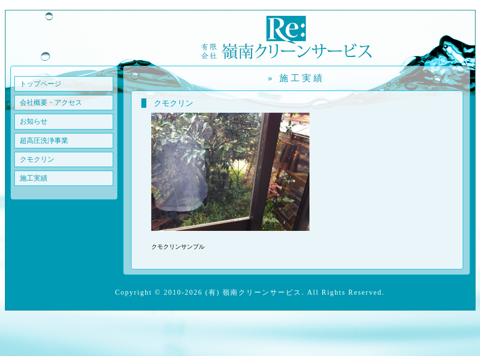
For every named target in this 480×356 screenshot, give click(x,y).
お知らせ (33, 121)
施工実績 (33, 178)
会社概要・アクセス (51, 102)
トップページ (40, 84)
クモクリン (37, 159)
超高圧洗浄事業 (44, 140)
